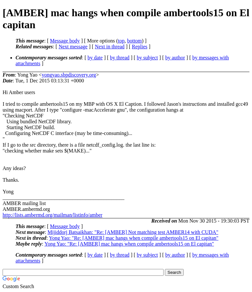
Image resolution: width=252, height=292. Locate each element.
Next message (73, 46)
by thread (120, 57)
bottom (134, 40)
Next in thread (110, 46)
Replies (139, 46)
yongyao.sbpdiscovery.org (69, 75)
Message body (65, 40)
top (121, 40)
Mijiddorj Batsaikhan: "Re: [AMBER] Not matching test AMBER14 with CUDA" (133, 232)
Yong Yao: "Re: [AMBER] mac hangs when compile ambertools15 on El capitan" (133, 238)
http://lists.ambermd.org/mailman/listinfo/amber (52, 215)
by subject (147, 57)
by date (95, 57)
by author (175, 57)
